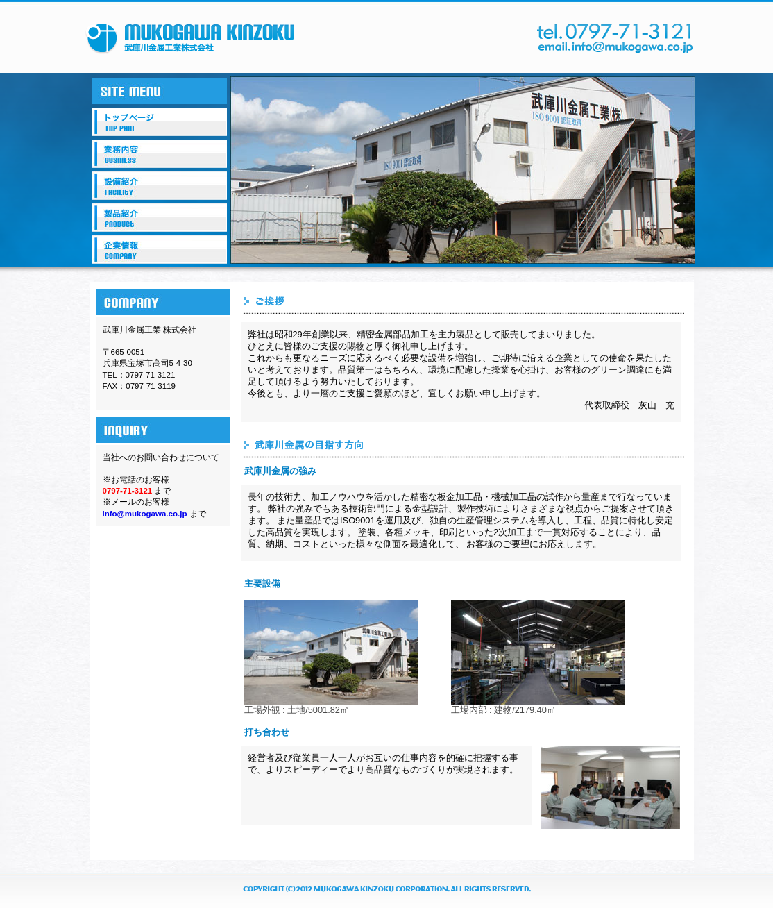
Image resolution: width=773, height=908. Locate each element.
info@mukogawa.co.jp (145, 514)
